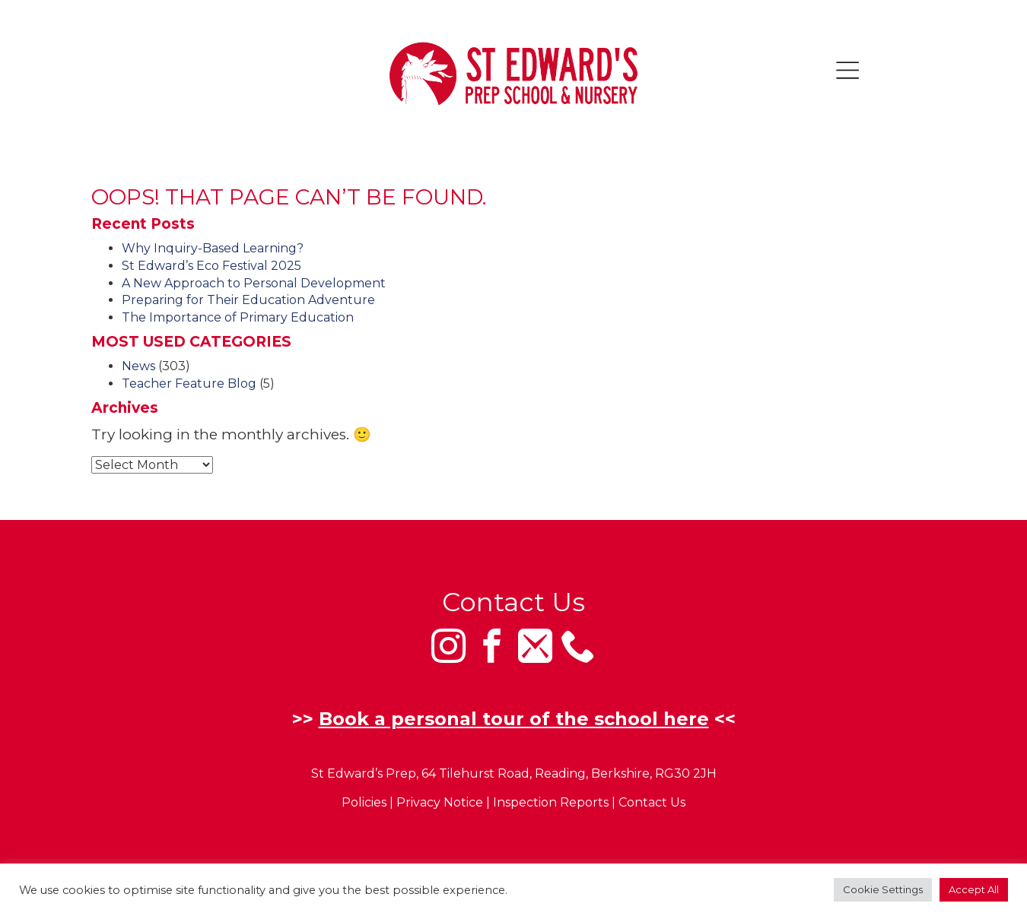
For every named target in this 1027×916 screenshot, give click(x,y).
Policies (364, 803)
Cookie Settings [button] (883, 889)
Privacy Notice (439, 803)
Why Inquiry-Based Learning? (213, 248)
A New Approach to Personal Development (254, 283)
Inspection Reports (551, 803)
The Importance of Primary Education (238, 317)
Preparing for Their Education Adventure (248, 300)
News (138, 366)
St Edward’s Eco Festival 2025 (211, 265)
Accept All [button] (974, 889)
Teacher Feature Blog (189, 383)
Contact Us (651, 803)
